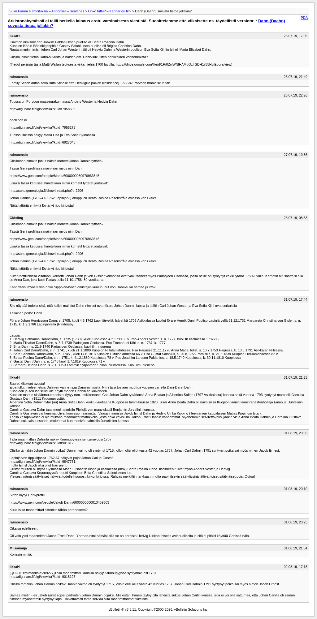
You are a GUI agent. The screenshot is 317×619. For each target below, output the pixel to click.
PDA (304, 17)
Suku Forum (18, 11)
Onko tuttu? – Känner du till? (109, 11)
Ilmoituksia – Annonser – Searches (58, 11)
